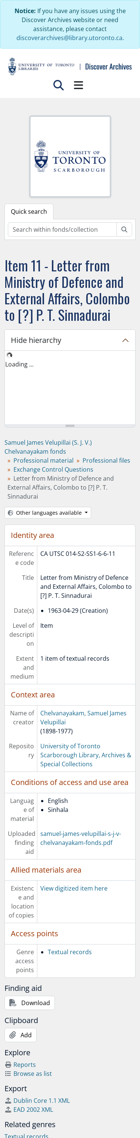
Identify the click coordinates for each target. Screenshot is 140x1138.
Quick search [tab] (29, 211)
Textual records (70, 952)
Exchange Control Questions (53, 469)
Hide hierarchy (36, 340)
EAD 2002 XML (28, 1109)
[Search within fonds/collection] (62, 229)
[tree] (70, 388)
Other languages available (45, 512)
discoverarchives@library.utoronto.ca (69, 38)
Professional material (43, 460)
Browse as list (28, 1073)
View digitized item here (74, 888)
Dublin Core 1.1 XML (37, 1100)
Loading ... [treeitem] (19, 364)
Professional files (106, 460)
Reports (20, 1065)
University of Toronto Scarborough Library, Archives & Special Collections (85, 755)
